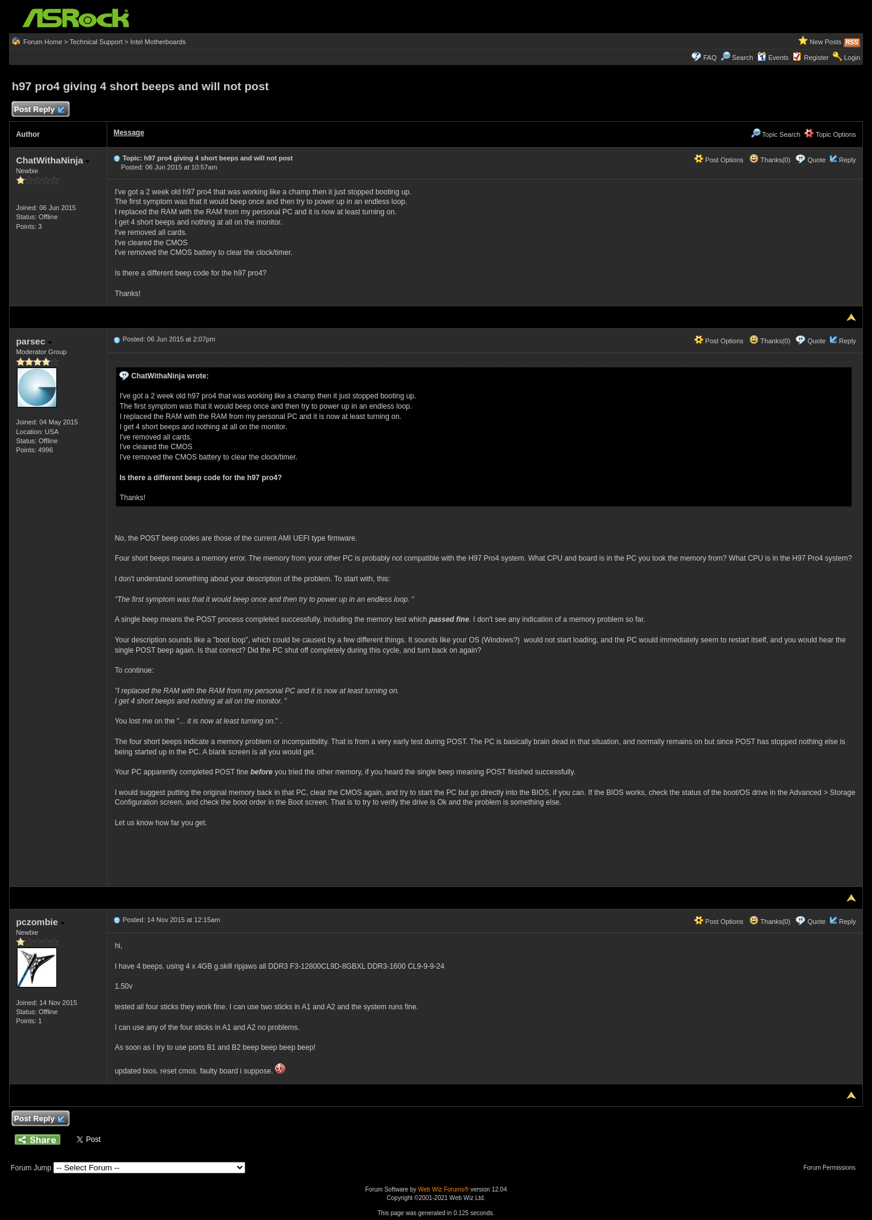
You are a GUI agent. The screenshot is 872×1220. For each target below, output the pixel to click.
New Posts (826, 41)
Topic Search (776, 134)
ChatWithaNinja (53, 160)
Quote (816, 159)
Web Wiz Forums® (443, 1189)
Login (852, 57)
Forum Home (42, 41)
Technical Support (96, 41)
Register (816, 57)
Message (128, 132)
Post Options (719, 159)
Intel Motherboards (158, 41)
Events (773, 57)
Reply (847, 159)
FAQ (709, 57)
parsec (34, 341)
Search (742, 57)
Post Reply (39, 110)
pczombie (40, 922)
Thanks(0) (769, 159)
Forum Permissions (833, 1167)
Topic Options (830, 134)
